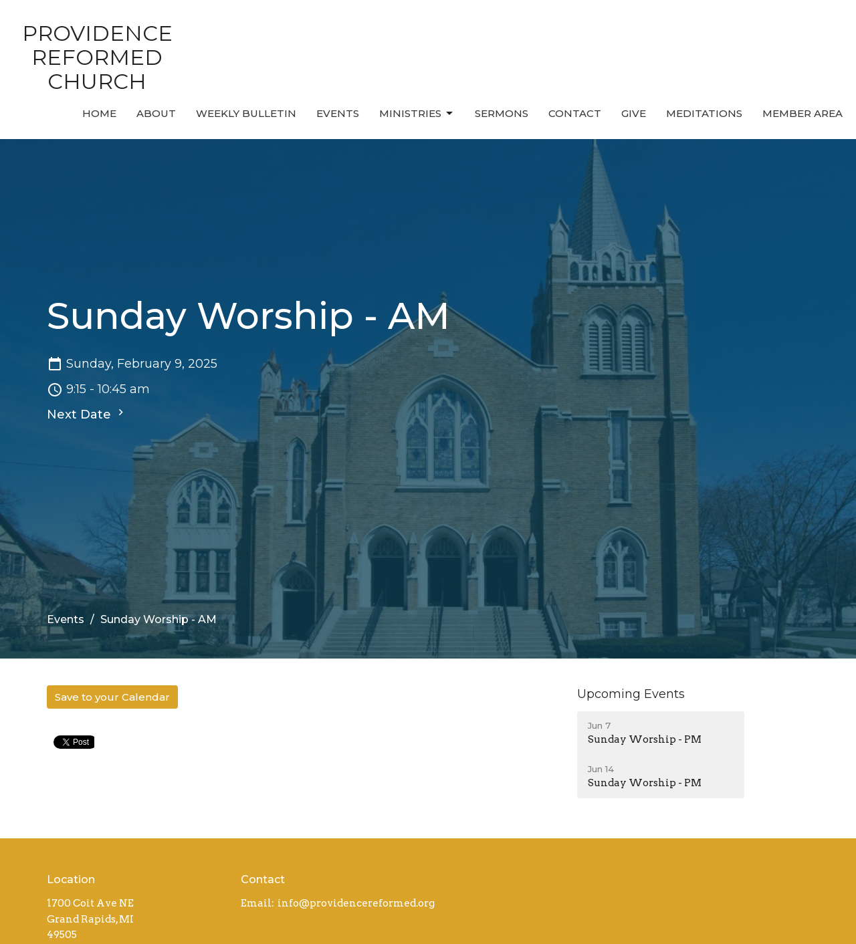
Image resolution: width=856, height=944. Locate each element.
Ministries (417, 113)
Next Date (87, 414)
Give (633, 113)
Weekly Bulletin (246, 113)
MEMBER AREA (802, 113)
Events (337, 113)
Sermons (501, 113)
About (156, 113)
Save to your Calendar (112, 697)
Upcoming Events (631, 694)
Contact (574, 113)
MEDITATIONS (704, 113)
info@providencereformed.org (356, 903)
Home (99, 113)
